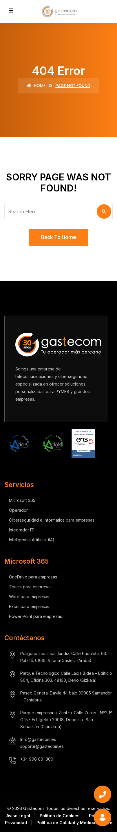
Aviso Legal (18, 815)
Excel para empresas (29, 606)
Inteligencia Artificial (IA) (31, 539)
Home (36, 85)
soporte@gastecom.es (42, 746)
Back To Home (58, 237)
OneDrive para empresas (33, 576)
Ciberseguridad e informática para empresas (51, 520)
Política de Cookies (59, 815)
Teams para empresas (30, 586)
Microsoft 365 (22, 500)
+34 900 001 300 (36, 759)
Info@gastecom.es (38, 739)
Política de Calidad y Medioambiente (74, 822)
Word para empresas (29, 596)
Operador (18, 510)
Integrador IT (21, 529)
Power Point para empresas (35, 616)
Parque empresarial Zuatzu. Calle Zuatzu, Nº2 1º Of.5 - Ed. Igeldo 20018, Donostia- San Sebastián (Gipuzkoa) (66, 719)
